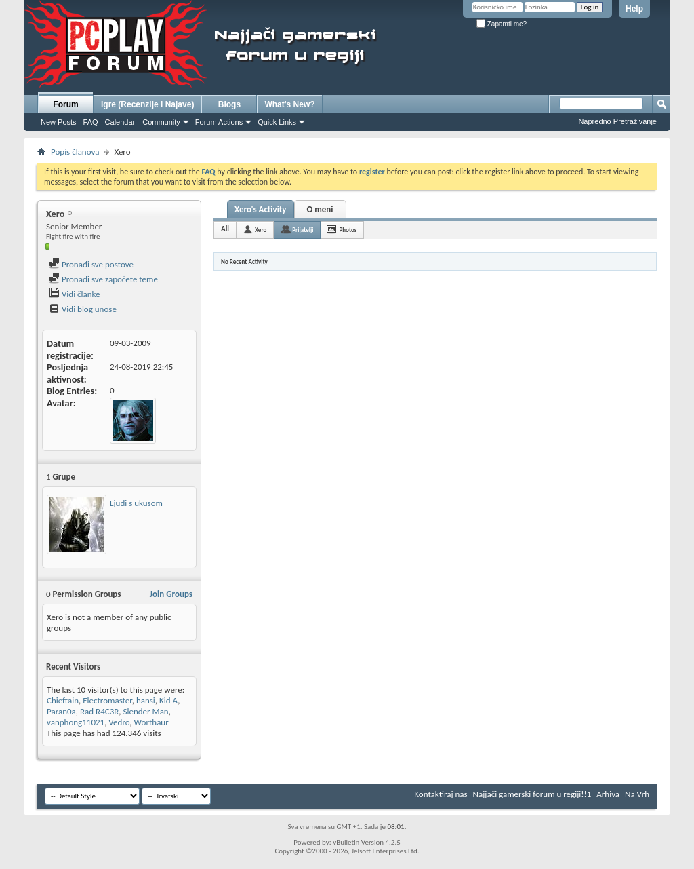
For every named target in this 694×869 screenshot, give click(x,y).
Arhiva (607, 794)
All (225, 229)
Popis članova (75, 152)
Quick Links (277, 122)
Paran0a (61, 711)
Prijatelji (302, 229)
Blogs (229, 104)
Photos (347, 229)
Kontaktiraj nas (440, 794)
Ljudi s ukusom (136, 503)
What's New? (289, 104)
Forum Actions (219, 122)
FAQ (90, 122)
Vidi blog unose (83, 309)
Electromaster (107, 700)
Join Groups (171, 594)
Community (161, 122)
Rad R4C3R (99, 711)
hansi (145, 700)
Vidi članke (74, 294)
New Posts (59, 122)
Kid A (168, 700)
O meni (319, 209)
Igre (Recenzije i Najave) (147, 104)
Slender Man (146, 711)
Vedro (118, 722)
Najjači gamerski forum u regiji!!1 (532, 794)
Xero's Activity (260, 209)
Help (634, 9)
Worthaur (151, 722)
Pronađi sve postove (91, 264)
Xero (260, 229)
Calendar (120, 122)
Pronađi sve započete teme (103, 279)
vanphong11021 (75, 722)
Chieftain (63, 700)
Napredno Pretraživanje (617, 121)
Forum (65, 104)
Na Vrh (637, 794)
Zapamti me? (501, 24)
